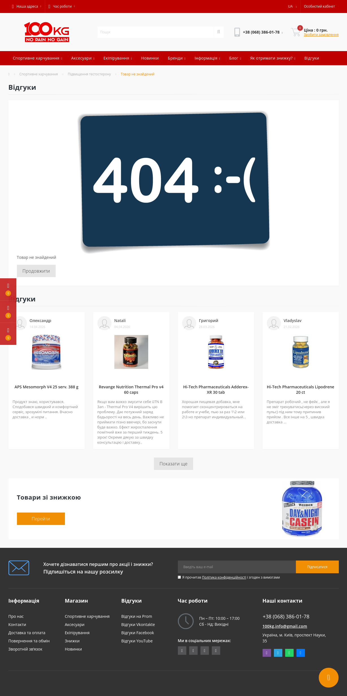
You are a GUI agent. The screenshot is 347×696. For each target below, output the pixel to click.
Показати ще (173, 464)
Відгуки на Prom (136, 616)
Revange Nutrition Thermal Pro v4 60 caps (131, 389)
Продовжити (36, 271)
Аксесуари (82, 58)
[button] (26, 6)
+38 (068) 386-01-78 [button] (286, 616)
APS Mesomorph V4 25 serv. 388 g (46, 386)
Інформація (207, 58)
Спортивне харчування (37, 58)
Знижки (72, 641)
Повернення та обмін (29, 641)
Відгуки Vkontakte (138, 624)
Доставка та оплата (26, 632)
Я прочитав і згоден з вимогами (231, 577)
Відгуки (311, 58)
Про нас (16, 616)
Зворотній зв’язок (25, 649)
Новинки (150, 58)
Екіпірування (118, 58)
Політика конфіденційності (224, 577)
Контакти (17, 624)
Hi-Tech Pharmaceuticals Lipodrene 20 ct (300, 389)
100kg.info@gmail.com (285, 626)
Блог (235, 58)
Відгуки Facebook (137, 632)
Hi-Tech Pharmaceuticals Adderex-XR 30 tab (215, 389)
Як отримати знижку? (272, 58)
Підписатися (317, 566)
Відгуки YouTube (137, 641)
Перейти (41, 519)
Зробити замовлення (321, 34)
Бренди (177, 58)
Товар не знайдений (137, 74)
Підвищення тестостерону (89, 74)
